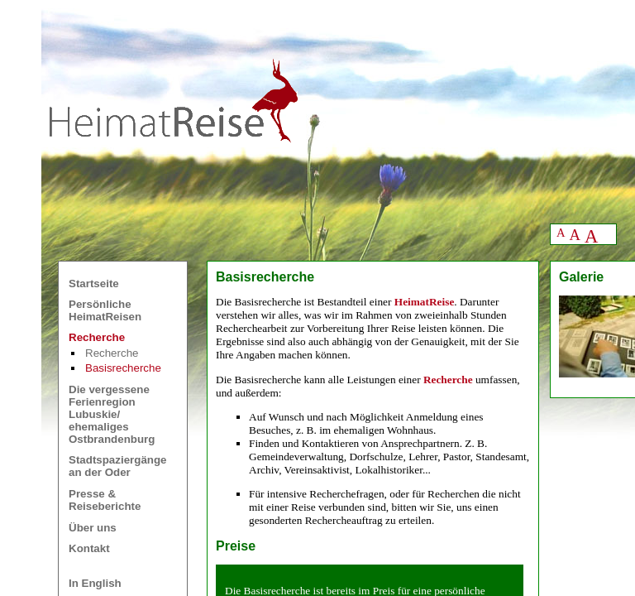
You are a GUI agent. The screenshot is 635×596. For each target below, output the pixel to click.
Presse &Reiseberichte (105, 500)
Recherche (111, 353)
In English (95, 583)
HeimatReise (424, 302)
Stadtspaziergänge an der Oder (118, 466)
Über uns (93, 528)
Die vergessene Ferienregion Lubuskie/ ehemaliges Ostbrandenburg (112, 414)
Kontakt (89, 548)
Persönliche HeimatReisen (105, 310)
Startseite (94, 283)
